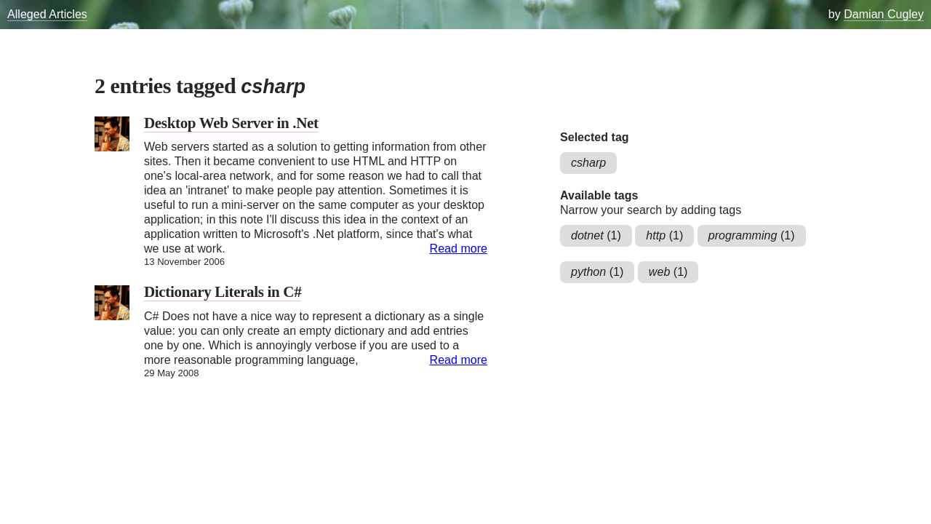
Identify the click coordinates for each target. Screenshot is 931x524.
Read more (458, 248)
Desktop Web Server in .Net (231, 123)
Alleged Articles (47, 14)
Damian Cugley (884, 14)
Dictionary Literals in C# (222, 292)
